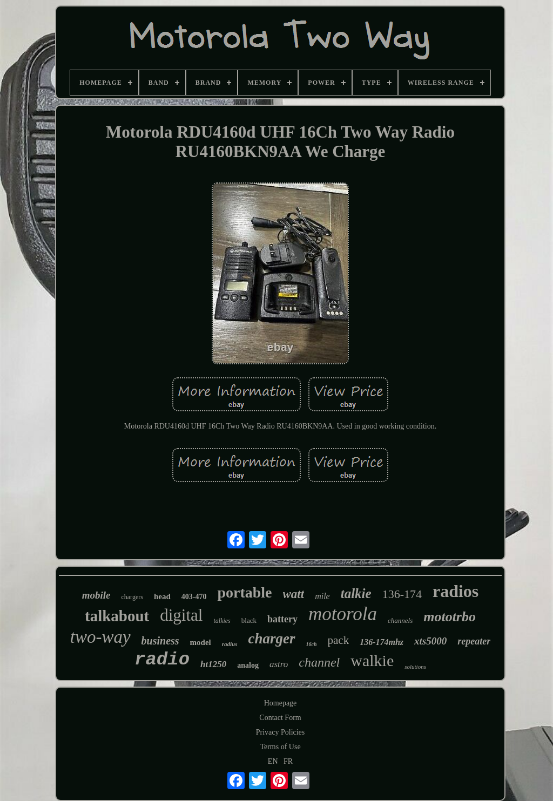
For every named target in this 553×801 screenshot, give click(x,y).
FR (288, 761)
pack (338, 640)
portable (244, 592)
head (162, 596)
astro (278, 664)
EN (273, 761)
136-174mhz (381, 642)
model (200, 642)
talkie (356, 593)
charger (271, 638)
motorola (342, 613)
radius (230, 644)
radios (455, 591)
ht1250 (213, 664)
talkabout (117, 615)
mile (322, 596)
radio (162, 659)
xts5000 (430, 641)
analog (248, 665)
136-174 (402, 594)
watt (294, 594)
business (160, 641)
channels (400, 620)
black (249, 620)
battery (282, 619)
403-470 (194, 597)
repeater (473, 641)
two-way (100, 637)
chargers (132, 597)
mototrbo (449, 616)
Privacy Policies (280, 732)
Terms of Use (280, 747)
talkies (221, 620)
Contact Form (280, 718)
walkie (372, 660)
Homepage (280, 703)
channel (319, 662)
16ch (311, 644)
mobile (96, 595)
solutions (415, 666)
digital (181, 615)
